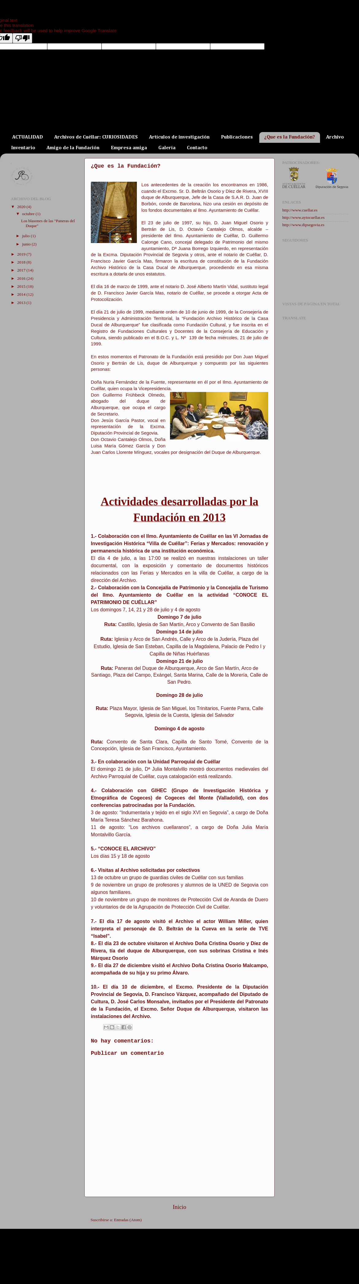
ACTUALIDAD (27, 137)
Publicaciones (237, 137)
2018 (21, 262)
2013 (21, 302)
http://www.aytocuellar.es (303, 217)
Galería (167, 148)
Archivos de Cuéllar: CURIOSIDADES (96, 137)
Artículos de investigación (179, 137)
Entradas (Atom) (128, 1220)
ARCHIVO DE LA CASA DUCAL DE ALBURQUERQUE (139, 115)
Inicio (179, 1207)
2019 (21, 254)
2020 (21, 206)
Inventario (23, 148)
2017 (21, 270)
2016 (21, 278)
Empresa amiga (129, 148)
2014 (21, 294)
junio (27, 244)
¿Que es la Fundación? (289, 137)
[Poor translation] (22, 38)
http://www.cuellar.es (300, 210)
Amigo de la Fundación (73, 148)
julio (26, 236)
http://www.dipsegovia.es (303, 224)
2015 (21, 286)
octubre (29, 213)
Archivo (335, 137)
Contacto (197, 148)
